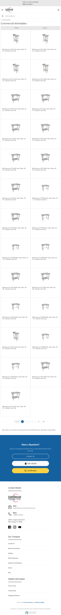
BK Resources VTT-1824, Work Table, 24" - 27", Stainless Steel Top (14, 139)
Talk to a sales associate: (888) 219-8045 (30, 3)
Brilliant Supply (39, 602)
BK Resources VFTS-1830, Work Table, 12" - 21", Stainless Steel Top (44, 79)
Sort (45, 28)
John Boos (44, 430)
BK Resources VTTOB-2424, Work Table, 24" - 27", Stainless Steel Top (45, 228)
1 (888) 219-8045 (18, 515)
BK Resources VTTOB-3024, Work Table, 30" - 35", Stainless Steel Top (15, 377)
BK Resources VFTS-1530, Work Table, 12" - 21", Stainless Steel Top (14, 79)
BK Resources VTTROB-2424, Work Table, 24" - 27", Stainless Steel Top (45, 198)
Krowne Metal (51, 430)
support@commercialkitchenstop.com (24, 508)
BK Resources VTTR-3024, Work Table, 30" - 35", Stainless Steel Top (14, 228)
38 (38, 421)
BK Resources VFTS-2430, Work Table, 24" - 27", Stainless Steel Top (14, 347)
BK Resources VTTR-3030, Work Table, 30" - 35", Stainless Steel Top (44, 377)
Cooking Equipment (6, 19)
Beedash (48, 609)
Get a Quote (30, 463)
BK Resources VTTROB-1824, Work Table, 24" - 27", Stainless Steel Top (15, 258)
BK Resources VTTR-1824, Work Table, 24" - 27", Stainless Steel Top (44, 139)
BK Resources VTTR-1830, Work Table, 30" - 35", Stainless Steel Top (44, 169)
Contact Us (30, 456)
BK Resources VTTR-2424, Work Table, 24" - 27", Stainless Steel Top (14, 109)
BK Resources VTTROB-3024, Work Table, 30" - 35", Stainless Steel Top (45, 347)
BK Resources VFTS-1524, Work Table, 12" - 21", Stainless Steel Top (14, 50)
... (35, 421)
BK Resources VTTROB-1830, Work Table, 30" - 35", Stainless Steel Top (45, 317)
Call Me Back (30, 470)
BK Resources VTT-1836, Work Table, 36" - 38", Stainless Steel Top (44, 288)
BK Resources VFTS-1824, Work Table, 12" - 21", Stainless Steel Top (44, 50)
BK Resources (36, 430)
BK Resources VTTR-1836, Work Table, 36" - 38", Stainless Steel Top (14, 288)
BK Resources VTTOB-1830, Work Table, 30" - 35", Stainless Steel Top (15, 317)
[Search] (30, 16)
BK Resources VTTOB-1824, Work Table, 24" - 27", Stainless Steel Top (45, 258)
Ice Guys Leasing (28, 602)
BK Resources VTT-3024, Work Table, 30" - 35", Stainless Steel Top (14, 198)
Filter (16, 28)
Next (44, 421)
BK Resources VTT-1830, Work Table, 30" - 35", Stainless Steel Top (14, 169)
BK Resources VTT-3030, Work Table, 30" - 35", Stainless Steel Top (14, 407)
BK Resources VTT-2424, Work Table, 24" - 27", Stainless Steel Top (44, 109)
